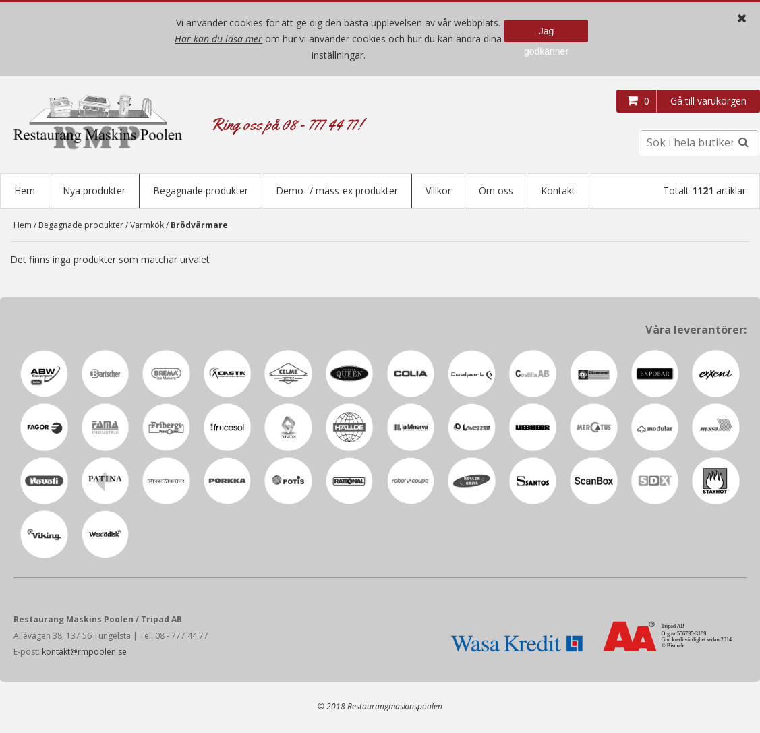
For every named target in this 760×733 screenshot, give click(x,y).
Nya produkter (94, 190)
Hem (24, 190)
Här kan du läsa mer (218, 38)
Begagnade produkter (200, 190)
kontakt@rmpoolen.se (84, 653)
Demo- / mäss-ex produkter (337, 190)
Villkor (438, 190)
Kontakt (558, 190)
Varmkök (147, 226)
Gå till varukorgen (708, 100)
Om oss (496, 190)
